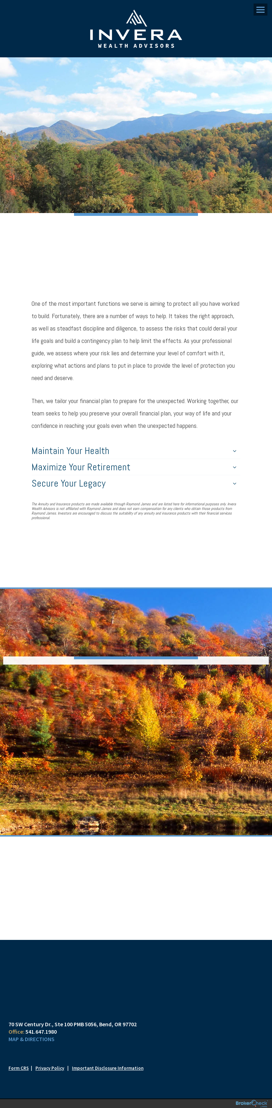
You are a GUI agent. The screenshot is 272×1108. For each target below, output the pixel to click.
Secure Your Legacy (134, 483)
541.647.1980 (41, 1031)
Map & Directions (31, 1039)
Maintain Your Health (134, 450)
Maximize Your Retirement (134, 467)
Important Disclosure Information (107, 1068)
